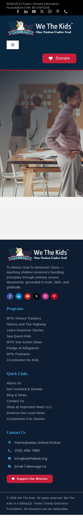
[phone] (66, 11)
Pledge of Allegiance (23, 348)
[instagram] (50, 11)
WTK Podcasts (18, 354)
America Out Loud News (26, 413)
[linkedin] (26, 11)
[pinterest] (58, 11)
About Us (14, 383)
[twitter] (42, 11)
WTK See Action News (24, 342)
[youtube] (34, 11)
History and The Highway (26, 324)
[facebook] (18, 11)
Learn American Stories (25, 330)
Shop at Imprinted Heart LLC (29, 407)
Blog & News (17, 395)
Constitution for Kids (23, 360)
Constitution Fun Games (26, 419)
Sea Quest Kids (19, 336)
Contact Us (15, 401)
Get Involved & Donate (24, 389)
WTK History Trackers (24, 318)
